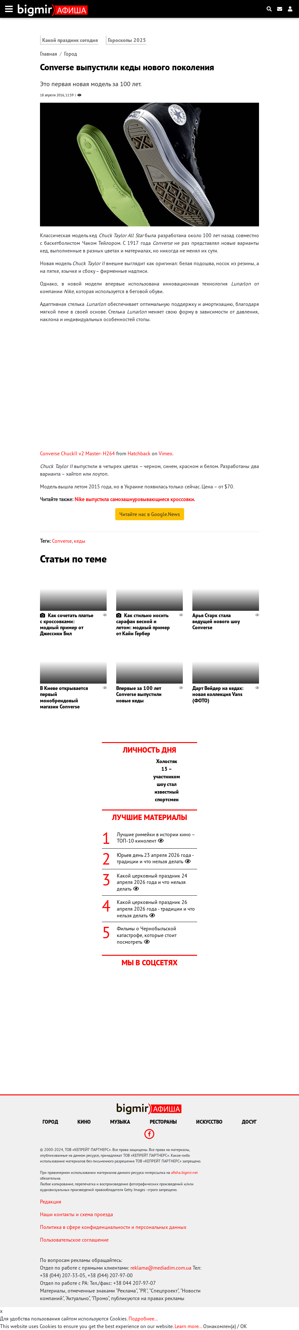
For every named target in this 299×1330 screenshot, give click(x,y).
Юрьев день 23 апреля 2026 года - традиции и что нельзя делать (155, 858)
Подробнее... (143, 1318)
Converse (62, 541)
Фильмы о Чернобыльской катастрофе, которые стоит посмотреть (146, 935)
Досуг (249, 1122)
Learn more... (188, 1326)
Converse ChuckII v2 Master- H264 (77, 453)
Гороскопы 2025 (127, 40)
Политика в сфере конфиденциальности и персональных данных (113, 1227)
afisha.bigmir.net (184, 1172)
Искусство (209, 1122)
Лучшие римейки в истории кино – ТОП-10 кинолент (156, 837)
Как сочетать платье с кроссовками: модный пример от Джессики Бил (66, 624)
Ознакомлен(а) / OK (225, 1326)
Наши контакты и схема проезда (76, 1214)
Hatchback (139, 453)
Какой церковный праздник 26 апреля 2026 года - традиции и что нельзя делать (156, 909)
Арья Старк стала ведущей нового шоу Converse (216, 621)
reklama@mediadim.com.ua (160, 1268)
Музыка (120, 1122)
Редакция (50, 1201)
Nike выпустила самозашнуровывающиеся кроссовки (134, 499)
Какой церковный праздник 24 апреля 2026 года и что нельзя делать (152, 882)
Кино (84, 1122)
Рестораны (163, 1122)
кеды (79, 541)
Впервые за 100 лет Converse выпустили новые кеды (139, 694)
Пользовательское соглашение (74, 1240)
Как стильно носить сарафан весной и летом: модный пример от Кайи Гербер (143, 624)
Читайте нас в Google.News (149, 514)
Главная (48, 54)
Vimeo (165, 453)
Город (70, 54)
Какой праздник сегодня (70, 40)
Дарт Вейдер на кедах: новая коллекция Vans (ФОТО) (217, 694)
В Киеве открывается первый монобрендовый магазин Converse (64, 697)
